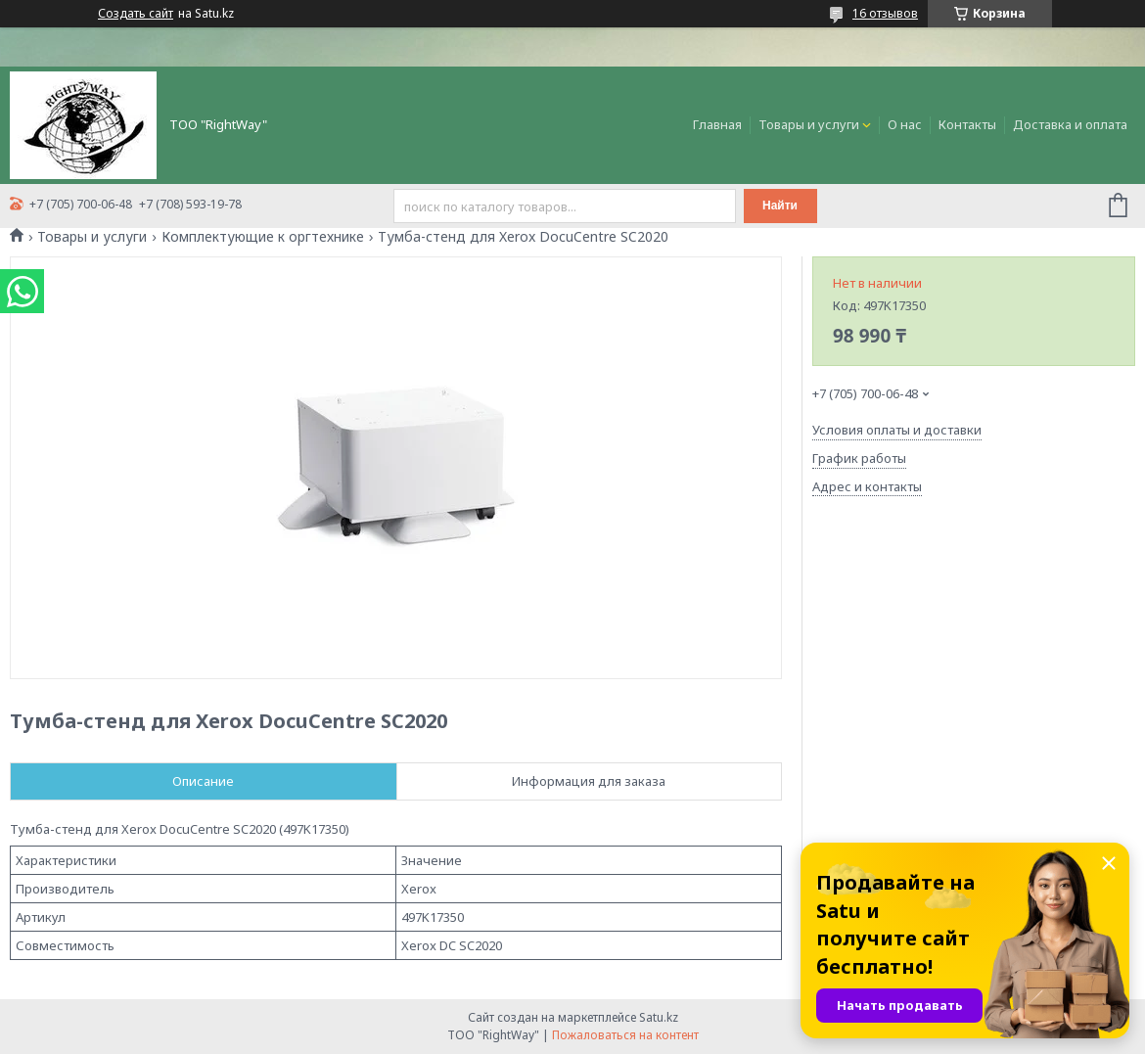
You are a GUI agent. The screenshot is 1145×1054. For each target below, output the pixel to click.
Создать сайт (135, 14)
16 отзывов (885, 13)
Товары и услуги (808, 124)
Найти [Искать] (780, 205)
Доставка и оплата (1070, 124)
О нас (905, 124)
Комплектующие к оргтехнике (262, 237)
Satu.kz (658, 1017)
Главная (717, 124)
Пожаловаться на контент (625, 1035)
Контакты (967, 124)
